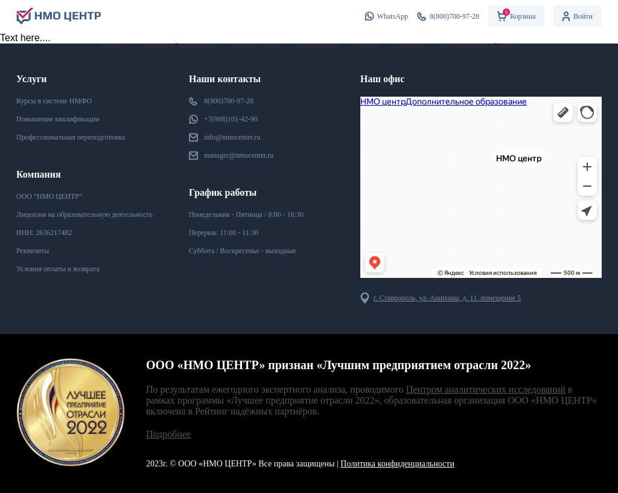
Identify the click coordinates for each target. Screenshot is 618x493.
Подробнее (168, 434)
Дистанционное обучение (478, 46)
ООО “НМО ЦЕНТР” (49, 196)
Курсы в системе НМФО (54, 101)
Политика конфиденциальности (397, 463)
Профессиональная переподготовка (70, 137)
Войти (577, 16)
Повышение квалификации (58, 119)
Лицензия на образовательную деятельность (84, 214)
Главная (112, 46)
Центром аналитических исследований (485, 389)
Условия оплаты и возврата (58, 269)
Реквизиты (32, 250)
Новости (367, 46)
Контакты (410, 46)
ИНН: (44, 232)
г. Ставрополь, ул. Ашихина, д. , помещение (440, 298)
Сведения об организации (178, 46)
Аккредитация (317, 46)
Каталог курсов (256, 46)
